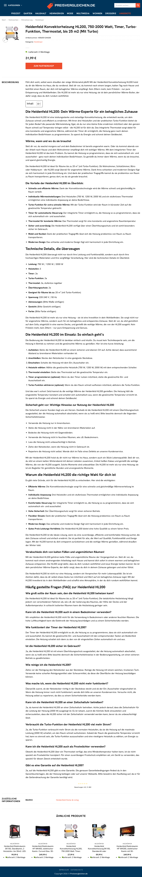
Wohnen (97, 13)
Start (4, 20)
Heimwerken (56, 13)
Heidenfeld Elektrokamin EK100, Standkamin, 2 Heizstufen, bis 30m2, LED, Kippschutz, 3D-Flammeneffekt (14, 851)
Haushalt (40, 13)
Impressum (64, 870)
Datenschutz (77, 870)
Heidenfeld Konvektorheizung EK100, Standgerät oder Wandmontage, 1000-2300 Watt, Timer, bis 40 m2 (99, 851)
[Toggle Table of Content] (37, 104)
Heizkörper (39, 20)
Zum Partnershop (44, 66)
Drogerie (110, 13)
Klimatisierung (27, 20)
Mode (70, 13)
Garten (28, 13)
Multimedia (83, 13)
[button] (13, 5)
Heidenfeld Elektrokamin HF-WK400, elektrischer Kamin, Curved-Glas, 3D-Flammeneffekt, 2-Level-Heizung (43, 851)
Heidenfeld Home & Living (67, 800)
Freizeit (15, 13)
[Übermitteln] (138, 5)
